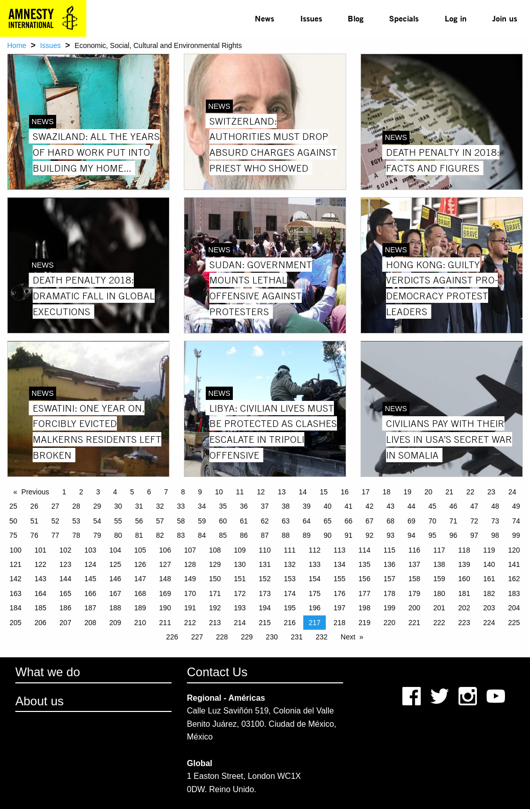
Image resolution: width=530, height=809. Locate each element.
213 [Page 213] (215, 622)
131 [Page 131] (265, 564)
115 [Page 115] (389, 550)
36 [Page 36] (244, 506)
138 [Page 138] (439, 564)
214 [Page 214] (240, 622)
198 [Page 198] (364, 608)
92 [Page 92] (370, 535)
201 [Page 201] (439, 608)
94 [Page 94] (411, 535)
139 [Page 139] (464, 564)
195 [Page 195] (290, 608)
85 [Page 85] (223, 535)
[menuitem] (264, 18)
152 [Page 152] (265, 579)
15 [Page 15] (324, 492)
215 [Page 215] (265, 622)
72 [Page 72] (474, 521)
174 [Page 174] (290, 593)
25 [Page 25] (13, 506)
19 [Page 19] (407, 492)
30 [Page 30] (118, 506)
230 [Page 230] (272, 637)
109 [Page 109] (240, 550)
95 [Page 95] (432, 535)
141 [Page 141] (514, 564)
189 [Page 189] (140, 608)
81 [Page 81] (139, 535)
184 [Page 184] (15, 608)
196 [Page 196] (314, 608)
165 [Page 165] (65, 593)
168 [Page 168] (140, 593)
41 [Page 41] (349, 506)
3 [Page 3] (98, 492)
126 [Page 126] (140, 564)
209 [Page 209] (115, 622)
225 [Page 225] (514, 622)
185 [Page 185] (40, 608)
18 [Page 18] (386, 492)
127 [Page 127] (165, 564)
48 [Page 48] (495, 506)
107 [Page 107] (190, 550)
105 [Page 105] (140, 550)
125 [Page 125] (115, 564)
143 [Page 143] (40, 579)
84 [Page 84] (202, 535)
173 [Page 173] (265, 593)
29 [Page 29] (97, 506)
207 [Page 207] (65, 622)
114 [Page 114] (364, 550)
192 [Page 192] (215, 608)
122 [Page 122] (40, 564)
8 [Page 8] (183, 492)
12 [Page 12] (261, 492)
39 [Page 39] (307, 506)
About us (39, 701)
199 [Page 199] (389, 608)
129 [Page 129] (215, 564)
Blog (356, 18)
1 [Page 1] (64, 492)
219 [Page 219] (364, 622)
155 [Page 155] (339, 579)
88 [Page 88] (286, 535)
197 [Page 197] (339, 608)
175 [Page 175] (314, 593)
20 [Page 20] (428, 492)
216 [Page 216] (290, 622)
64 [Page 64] (307, 521)
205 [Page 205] (15, 622)
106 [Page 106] (165, 550)
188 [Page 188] (115, 608)
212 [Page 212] (190, 622)
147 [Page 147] (140, 579)
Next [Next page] (348, 637)
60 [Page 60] (223, 521)
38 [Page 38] (286, 506)
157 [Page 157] (389, 579)
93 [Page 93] (391, 535)
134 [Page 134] (339, 564)
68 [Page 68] (391, 521)
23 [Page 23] (491, 492)
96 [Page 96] (453, 535)
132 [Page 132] (290, 564)
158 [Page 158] (414, 579)
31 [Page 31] (139, 506)
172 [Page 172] (240, 593)
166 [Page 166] (90, 593)
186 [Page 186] (65, 608)
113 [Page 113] (339, 550)
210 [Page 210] (140, 622)
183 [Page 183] (514, 593)
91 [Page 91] (349, 535)
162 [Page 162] (514, 579)
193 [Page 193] (240, 608)
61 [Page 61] (244, 521)
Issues (311, 18)
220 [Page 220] (389, 622)
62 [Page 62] (265, 521)
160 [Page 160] (464, 579)
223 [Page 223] (464, 622)
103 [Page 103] (90, 550)
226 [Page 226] (172, 637)
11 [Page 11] (240, 492)
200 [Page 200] (414, 608)
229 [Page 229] (247, 637)
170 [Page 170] (190, 593)
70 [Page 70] (432, 521)
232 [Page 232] (321, 637)
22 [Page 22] (470, 492)
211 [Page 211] (165, 622)
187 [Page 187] (90, 608)
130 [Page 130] (240, 564)
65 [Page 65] (328, 521)
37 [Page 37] (265, 506)
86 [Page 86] (244, 535)
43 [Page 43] (391, 506)
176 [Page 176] (339, 593)
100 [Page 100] (15, 550)
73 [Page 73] (495, 521)
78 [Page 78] (76, 535)
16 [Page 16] (345, 492)
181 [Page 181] (464, 593)
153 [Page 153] (290, 579)
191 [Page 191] (190, 608)
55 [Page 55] (118, 521)
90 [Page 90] (328, 535)
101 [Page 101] (40, 550)
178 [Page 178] (389, 593)
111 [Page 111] (290, 550)
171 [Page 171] (215, 593)
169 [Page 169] (165, 593)
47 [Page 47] (474, 506)
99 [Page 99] (516, 535)
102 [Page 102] (65, 550)
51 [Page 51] (34, 521)
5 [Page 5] (132, 492)
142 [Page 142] (15, 579)
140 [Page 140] (489, 564)
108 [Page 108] (215, 550)
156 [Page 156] (364, 579)
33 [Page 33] (181, 506)
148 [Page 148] (165, 579)
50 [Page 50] (13, 521)
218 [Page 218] (339, 622)
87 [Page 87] (265, 535)
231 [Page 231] (296, 637)
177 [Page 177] (364, 593)
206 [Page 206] (40, 622)
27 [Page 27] (55, 506)
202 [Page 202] (464, 608)
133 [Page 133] (314, 564)
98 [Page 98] (495, 535)
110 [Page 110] (265, 550)
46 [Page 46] (453, 506)
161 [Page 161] (489, 579)
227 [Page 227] (197, 637)
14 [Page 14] (303, 492)
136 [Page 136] (389, 564)
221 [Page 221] (414, 622)
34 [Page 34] (202, 506)
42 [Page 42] (370, 506)
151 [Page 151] (240, 579)
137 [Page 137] (414, 564)
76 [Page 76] (34, 535)
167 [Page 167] (115, 593)
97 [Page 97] (474, 535)
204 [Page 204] (514, 608)
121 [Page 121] (15, 564)
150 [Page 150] (215, 579)
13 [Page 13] (282, 492)
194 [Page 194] (265, 608)
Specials (404, 18)
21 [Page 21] (449, 492)
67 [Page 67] (370, 521)
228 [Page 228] (222, 637)
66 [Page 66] (349, 521)
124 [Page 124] (90, 564)
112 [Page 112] (314, 550)
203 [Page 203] (489, 608)
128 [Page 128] (190, 564)
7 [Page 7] (166, 492)
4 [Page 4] (115, 492)
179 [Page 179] (414, 593)
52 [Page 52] (55, 521)
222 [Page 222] (439, 622)
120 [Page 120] (514, 550)
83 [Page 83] (181, 535)
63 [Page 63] (286, 521)
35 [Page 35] (223, 506)
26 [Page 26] (34, 506)
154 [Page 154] (314, 579)
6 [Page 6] (149, 492)
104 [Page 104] (115, 550)
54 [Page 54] (97, 521)
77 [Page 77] (55, 535)
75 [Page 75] (13, 535)
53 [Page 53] (76, 521)
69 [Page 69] (411, 521)
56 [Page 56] (139, 521)
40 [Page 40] (328, 506)
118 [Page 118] (464, 550)
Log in (456, 18)
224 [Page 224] (489, 622)
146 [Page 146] (115, 579)
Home (16, 45)
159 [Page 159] (439, 579)
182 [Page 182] (489, 593)
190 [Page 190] (165, 608)
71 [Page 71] (453, 521)
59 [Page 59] (202, 521)
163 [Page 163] (15, 593)
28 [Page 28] (76, 506)
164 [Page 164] (40, 593)
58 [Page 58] (181, 521)
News (264, 18)
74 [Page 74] (516, 521)
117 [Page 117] (439, 550)
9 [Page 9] (200, 492)
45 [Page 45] (432, 506)
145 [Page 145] (90, 579)
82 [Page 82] (160, 535)
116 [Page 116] (414, 550)
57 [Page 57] (160, 521)
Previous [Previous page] (35, 492)
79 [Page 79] (97, 535)
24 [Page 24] (512, 492)
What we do (47, 672)
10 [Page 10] (219, 492)
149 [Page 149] (190, 579)
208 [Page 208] (90, 622)
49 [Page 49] (516, 506)
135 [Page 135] (364, 564)
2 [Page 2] (81, 492)
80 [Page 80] (118, 535)
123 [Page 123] (65, 564)
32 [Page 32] (160, 506)
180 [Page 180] (439, 593)
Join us (504, 18)
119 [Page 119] (489, 550)
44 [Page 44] (411, 506)
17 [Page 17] (366, 492)
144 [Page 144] (65, 579)
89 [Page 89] (307, 535)
